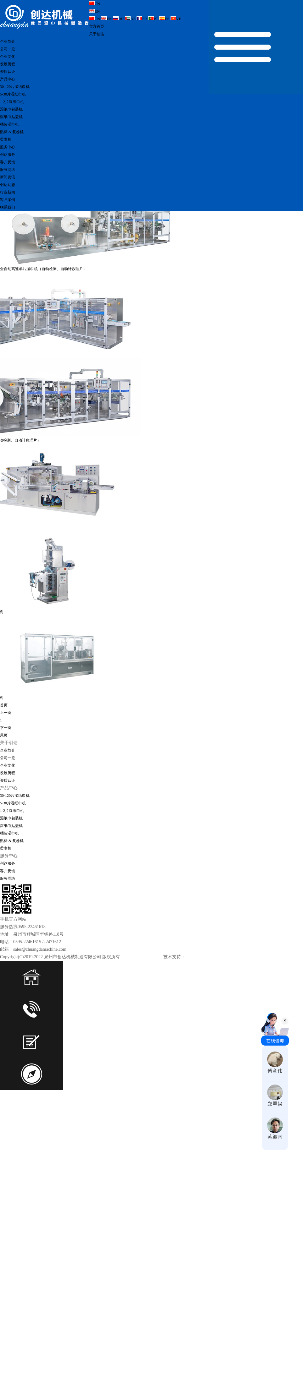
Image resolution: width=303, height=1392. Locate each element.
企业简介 (7, 41)
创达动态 (7, 184)
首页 (4, 720)
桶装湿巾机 (9, 124)
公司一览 (7, 49)
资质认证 (7, 71)
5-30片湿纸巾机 (13, 94)
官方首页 (96, 26)
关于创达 (96, 34)
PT (153, 19)
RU (118, 19)
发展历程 (7, 64)
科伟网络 (192, 972)
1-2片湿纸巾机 (12, 102)
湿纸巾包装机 (11, 109)
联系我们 (7, 207)
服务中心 (7, 147)
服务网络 (7, 169)
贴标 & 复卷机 (12, 132)
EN (94, 11)
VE (176, 19)
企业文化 (7, 56)
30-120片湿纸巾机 (15, 86)
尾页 (4, 750)
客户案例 (7, 200)
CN (94, 4)
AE (130, 19)
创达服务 (7, 154)
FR (142, 19)
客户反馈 (7, 162)
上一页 (5, 728)
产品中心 (7, 79)
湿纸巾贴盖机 (11, 117)
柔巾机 (5, 139)
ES (164, 19)
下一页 (5, 743)
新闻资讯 (7, 177)
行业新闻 (7, 192)
